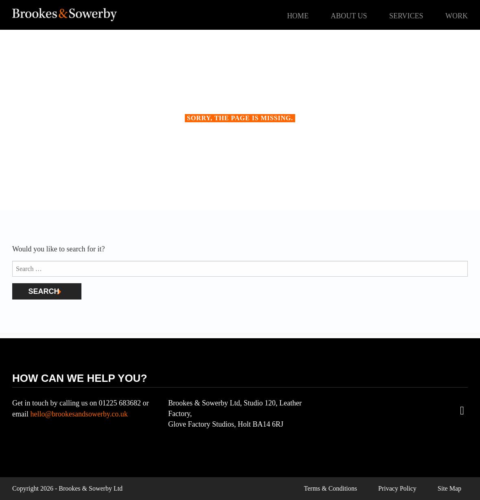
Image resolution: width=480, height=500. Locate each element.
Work (456, 16)
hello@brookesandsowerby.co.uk (78, 414)
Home (298, 16)
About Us (349, 16)
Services (406, 16)
